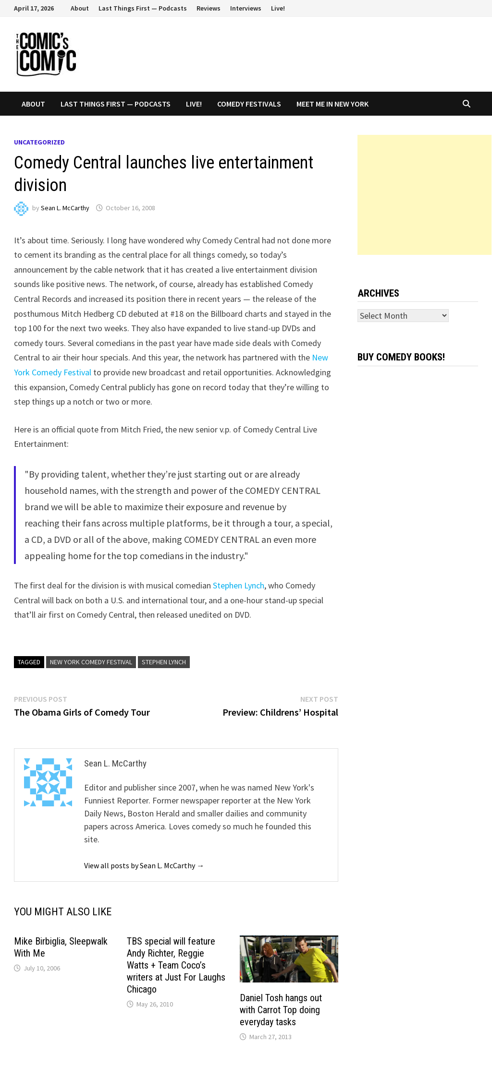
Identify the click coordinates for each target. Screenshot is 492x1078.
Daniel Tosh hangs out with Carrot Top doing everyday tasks (281, 1010)
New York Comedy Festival (91, 662)
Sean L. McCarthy (65, 208)
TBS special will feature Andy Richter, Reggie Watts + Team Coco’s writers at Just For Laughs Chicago (176, 965)
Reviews (209, 8)
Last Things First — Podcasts (142, 8)
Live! (278, 8)
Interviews (245, 8)
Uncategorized (39, 142)
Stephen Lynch (238, 585)
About (80, 8)
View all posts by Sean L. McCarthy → (144, 865)
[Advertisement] (424, 195)
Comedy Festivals (249, 103)
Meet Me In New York (332, 103)
